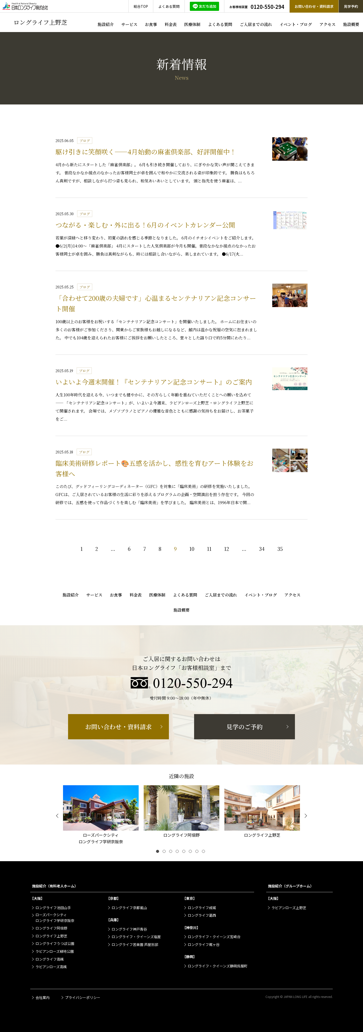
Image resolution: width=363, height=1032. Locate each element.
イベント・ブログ (296, 24)
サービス (129, 24)
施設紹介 (106, 24)
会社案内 (43, 997)
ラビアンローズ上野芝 (288, 907)
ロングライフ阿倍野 (51, 928)
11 (209, 548)
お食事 (151, 24)
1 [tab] (158, 852)
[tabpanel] (100, 815)
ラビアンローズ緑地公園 (55, 951)
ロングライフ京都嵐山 (129, 907)
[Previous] (57, 815)
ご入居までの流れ (256, 24)
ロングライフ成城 (202, 907)
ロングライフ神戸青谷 (129, 929)
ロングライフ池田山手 (53, 907)
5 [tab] (184, 852)
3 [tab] (171, 852)
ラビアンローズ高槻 (51, 966)
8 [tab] (204, 852)
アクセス (327, 24)
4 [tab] (178, 852)
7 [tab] (197, 852)
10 (191, 548)
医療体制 (192, 24)
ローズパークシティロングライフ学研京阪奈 (55, 917)
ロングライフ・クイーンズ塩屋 (136, 936)
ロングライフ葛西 (202, 915)
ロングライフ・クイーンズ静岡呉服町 (218, 965)
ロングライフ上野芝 (51, 935)
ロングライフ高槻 (50, 959)
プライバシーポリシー (82, 997)
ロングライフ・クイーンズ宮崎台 (214, 936)
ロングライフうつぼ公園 (55, 943)
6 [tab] (191, 852)
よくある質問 (220, 24)
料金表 (171, 24)
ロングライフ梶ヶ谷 (204, 944)
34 (262, 548)
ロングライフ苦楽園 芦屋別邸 (135, 944)
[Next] (305, 815)
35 (280, 548)
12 (226, 548)
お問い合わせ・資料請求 (118, 726)
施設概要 (351, 24)
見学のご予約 (244, 726)
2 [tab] (165, 852)
